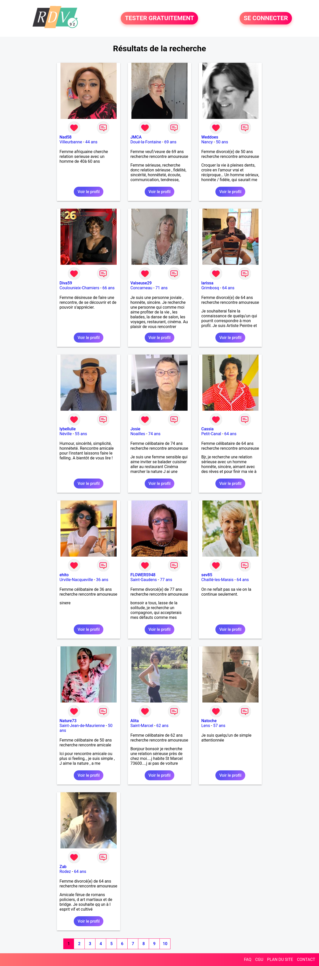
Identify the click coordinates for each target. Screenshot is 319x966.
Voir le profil (89, 191)
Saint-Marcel (141, 725)
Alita (134, 720)
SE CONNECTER (266, 18)
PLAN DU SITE (280, 959)
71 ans (161, 287)
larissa (207, 283)
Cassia (207, 428)
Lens (205, 725)
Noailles (137, 433)
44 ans (91, 142)
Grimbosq (210, 287)
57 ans (219, 725)
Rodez (65, 871)
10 (165, 943)
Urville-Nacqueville (76, 579)
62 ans (162, 725)
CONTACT (306, 959)
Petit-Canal (211, 433)
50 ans (222, 142)
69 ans (170, 142)
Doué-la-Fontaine (145, 142)
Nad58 (65, 137)
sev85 (206, 574)
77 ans (166, 579)
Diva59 (65, 283)
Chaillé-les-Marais (217, 579)
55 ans (81, 433)
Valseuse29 (141, 283)
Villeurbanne (70, 142)
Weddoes (209, 137)
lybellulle (67, 428)
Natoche (209, 720)
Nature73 (67, 720)
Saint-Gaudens (143, 579)
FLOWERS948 (142, 574)
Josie (135, 428)
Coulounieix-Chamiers (79, 287)
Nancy (207, 142)
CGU (259, 959)
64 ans (228, 287)
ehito (64, 574)
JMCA (136, 137)
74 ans (154, 433)
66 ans (108, 287)
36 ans (102, 579)
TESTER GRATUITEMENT (159, 18)
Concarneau (141, 287)
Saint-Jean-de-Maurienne (82, 725)
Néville (65, 433)
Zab (62, 866)
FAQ (247, 959)
